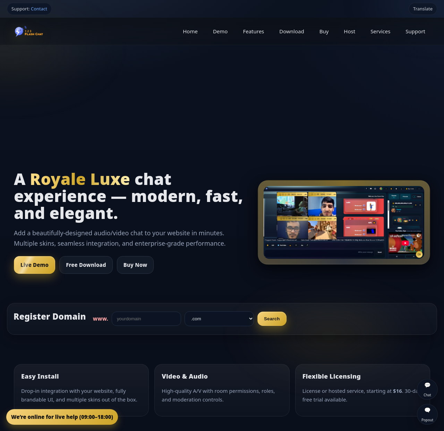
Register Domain (50, 316)
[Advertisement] (222, 97)
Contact (39, 9)
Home (190, 31)
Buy (324, 31)
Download (291, 31)
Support (415, 31)
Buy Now (135, 264)
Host (349, 31)
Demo (220, 31)
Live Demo (34, 264)
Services (380, 31)
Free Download (86, 264)
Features (253, 31)
